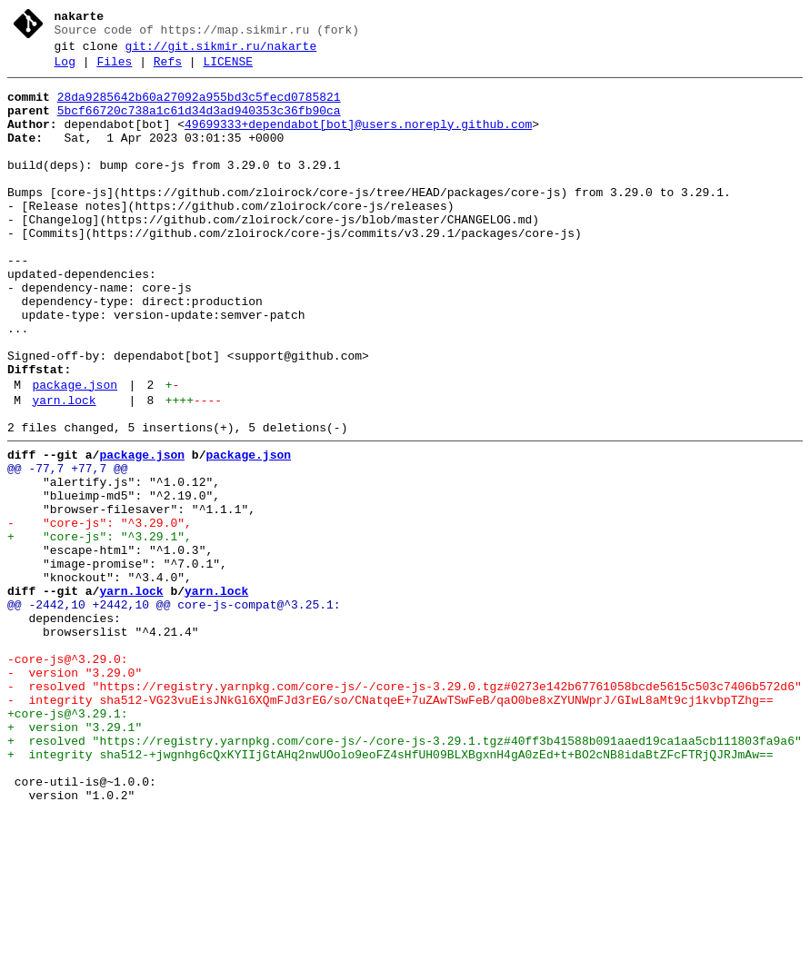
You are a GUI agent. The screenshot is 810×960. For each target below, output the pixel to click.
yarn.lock (63, 471)
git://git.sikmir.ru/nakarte (221, 52)
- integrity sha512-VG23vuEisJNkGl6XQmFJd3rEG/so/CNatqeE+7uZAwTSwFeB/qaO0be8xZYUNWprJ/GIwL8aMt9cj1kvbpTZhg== (390, 825)
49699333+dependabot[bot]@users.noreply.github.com (358, 141)
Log (65, 70)
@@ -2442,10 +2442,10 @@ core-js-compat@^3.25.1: (174, 711)
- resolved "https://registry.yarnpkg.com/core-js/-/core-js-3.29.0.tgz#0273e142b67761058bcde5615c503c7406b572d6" (404, 809)
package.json (74, 453)
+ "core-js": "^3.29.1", (99, 629)
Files (114, 70)
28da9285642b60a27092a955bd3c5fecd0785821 (199, 108)
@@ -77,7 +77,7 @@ (67, 547)
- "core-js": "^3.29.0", (99, 613)
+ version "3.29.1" (74, 858)
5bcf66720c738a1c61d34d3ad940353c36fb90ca (199, 124)
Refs (168, 70)
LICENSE (228, 70)
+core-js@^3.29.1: (67, 842)
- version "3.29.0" (74, 793)
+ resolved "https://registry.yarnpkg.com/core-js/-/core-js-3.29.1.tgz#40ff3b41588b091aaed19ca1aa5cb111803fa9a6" (404, 874)
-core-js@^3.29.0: (67, 776)
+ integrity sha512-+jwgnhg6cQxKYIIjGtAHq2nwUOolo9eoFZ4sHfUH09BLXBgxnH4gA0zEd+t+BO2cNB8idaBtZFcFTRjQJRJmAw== (390, 891)
